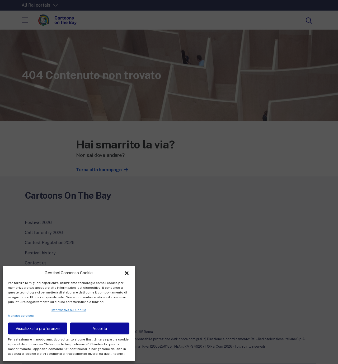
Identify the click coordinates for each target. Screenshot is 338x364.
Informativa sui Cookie (68, 309)
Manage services (21, 315)
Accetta (99, 328)
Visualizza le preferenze (38, 328)
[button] (126, 272)
